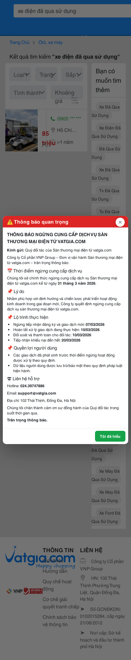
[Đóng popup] (120, 222)
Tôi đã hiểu (110, 436)
